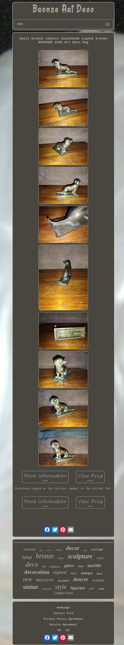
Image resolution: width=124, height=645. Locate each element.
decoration (36, 572)
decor (72, 548)
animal (59, 549)
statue (30, 586)
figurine (78, 587)
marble (94, 565)
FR (67, 630)
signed (59, 572)
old (43, 566)
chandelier (63, 580)
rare (80, 566)
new (27, 579)
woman (98, 580)
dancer (80, 579)
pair (91, 588)
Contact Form (63, 613)
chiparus (54, 566)
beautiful (46, 588)
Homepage (63, 607)
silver (49, 550)
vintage (97, 549)
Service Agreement (63, 624)
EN (59, 630)
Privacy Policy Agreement (63, 619)
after (41, 550)
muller (101, 558)
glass (69, 565)
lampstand (63, 593)
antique (87, 573)
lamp (27, 557)
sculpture (80, 556)
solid (101, 588)
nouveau (29, 549)
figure (99, 573)
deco (31, 564)
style (61, 586)
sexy (73, 573)
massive (44, 580)
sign (85, 550)
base (61, 558)
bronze (45, 556)
